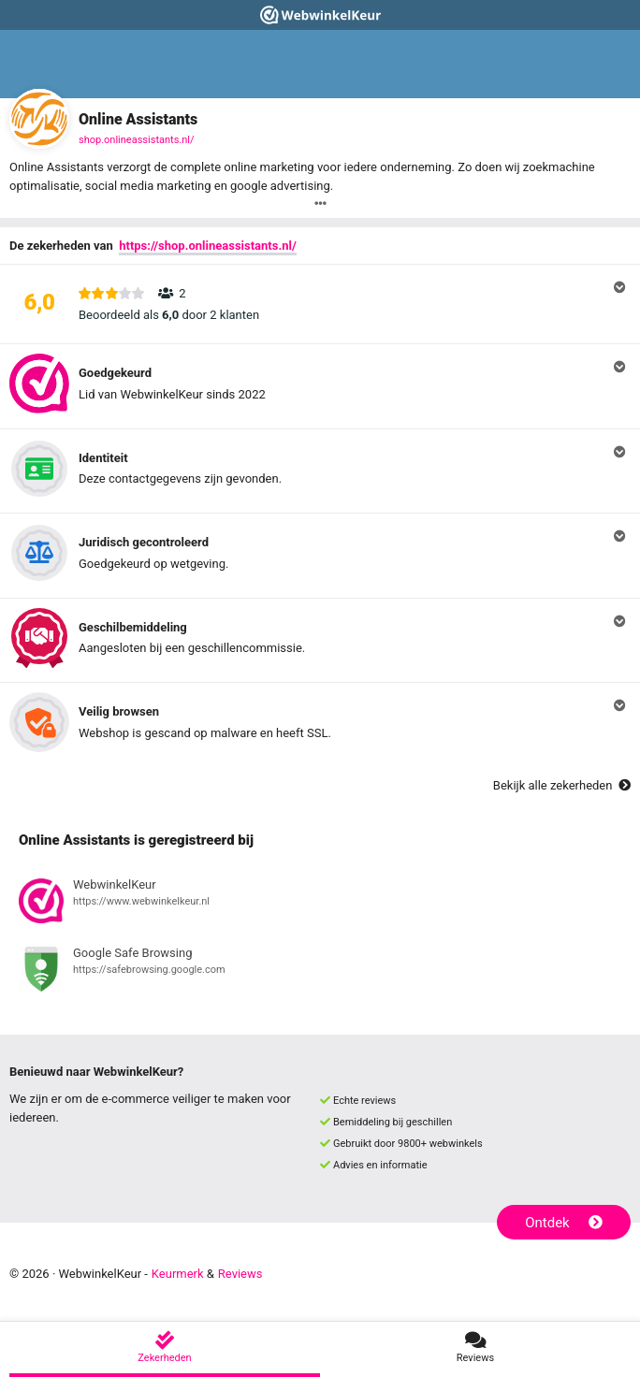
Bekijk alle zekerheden (562, 785)
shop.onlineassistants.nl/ (137, 140)
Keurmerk (178, 1274)
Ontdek (564, 1222)
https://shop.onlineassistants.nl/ (208, 246)
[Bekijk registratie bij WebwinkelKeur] (320, 903)
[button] (320, 304)
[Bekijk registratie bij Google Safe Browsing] (320, 972)
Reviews (240, 1274)
